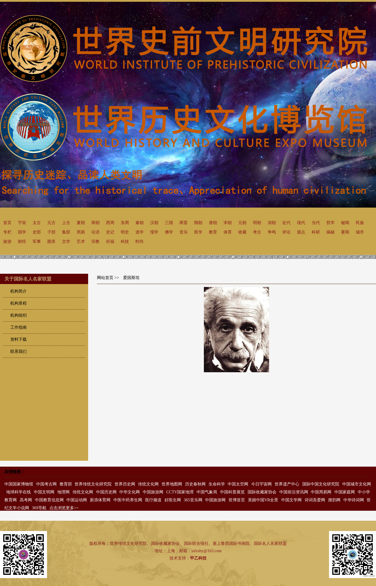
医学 (198, 232)
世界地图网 (172, 484)
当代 (316, 223)
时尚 (139, 241)
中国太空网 (238, 484)
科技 (125, 241)
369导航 (39, 508)
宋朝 (228, 223)
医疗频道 (153, 500)
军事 (37, 241)
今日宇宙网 (261, 484)
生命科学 (217, 484)
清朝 (272, 223)
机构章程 (18, 303)
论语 (95, 232)
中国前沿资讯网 (293, 492)
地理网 (63, 492)
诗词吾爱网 (315, 500)
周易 (81, 232)
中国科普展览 (232, 492)
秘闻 (345, 223)
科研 (316, 232)
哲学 (330, 223)
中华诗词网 (353, 500)
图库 (51, 241)
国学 (22, 232)
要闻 (345, 232)
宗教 (95, 241)
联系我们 (18, 351)
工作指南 (18, 327)
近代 (286, 223)
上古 (66, 223)
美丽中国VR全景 (263, 500)
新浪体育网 (100, 500)
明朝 (257, 223)
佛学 (169, 232)
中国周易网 (321, 492)
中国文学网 (291, 500)
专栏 (7, 232)
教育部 (66, 484)
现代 (301, 223)
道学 (139, 232)
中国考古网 (46, 484)
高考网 (26, 500)
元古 (51, 223)
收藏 (242, 232)
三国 (169, 223)
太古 (37, 223)
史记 (110, 232)
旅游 (7, 241)
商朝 (95, 223)
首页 (7, 223)
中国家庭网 (344, 492)
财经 (22, 241)
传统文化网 (148, 484)
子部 (51, 232)
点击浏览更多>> (64, 508)
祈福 (110, 241)
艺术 (81, 241)
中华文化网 (129, 492)
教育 (213, 232)
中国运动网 (76, 500)
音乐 (183, 232)
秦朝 (139, 223)
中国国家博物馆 (18, 484)
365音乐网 (193, 500)
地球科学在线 (18, 492)
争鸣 (272, 232)
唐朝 (213, 223)
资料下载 (18, 339)
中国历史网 (106, 492)
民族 (360, 223)
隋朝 (198, 223)
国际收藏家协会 (262, 492)
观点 (301, 232)
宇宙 (22, 223)
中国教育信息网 (49, 500)
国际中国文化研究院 (320, 484)
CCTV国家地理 (180, 492)
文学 (66, 241)
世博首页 (237, 500)
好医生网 (172, 500)
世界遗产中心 (287, 484)
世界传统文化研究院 (93, 484)
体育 (228, 232)
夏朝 (81, 223)
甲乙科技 (198, 558)
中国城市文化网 (356, 484)
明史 (125, 232)
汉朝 (154, 223)
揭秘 (330, 232)
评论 (286, 232)
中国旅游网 (153, 492)
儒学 (154, 232)
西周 (110, 223)
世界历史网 (125, 484)
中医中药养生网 (127, 500)
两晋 (183, 223)
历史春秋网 (195, 484)
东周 (125, 223)
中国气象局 (207, 492)
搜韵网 (334, 500)
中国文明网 (44, 492)
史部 (37, 232)
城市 (360, 232)
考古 (257, 232)
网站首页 (105, 278)
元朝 (242, 223)
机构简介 (18, 291)
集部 (66, 232)
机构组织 (18, 315)
